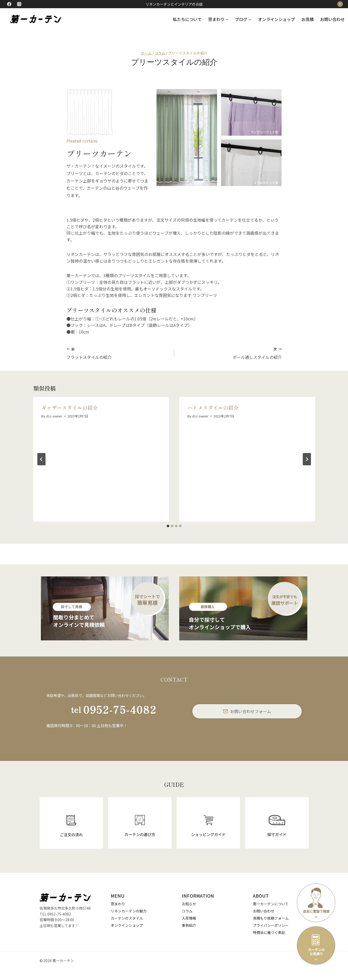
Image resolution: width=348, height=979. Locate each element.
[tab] (168, 526)
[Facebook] (9, 4)
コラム (187, 910)
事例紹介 (189, 925)
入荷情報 (189, 918)
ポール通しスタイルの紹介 (230, 353)
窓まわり (118, 903)
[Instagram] (19, 4)
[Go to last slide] (41, 459)
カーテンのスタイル (127, 918)
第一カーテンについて (271, 903)
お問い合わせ (332, 19)
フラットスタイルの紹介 (118, 353)
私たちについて (187, 19)
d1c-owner (54, 416)
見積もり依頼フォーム (271, 918)
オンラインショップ (276, 19)
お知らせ (189, 903)
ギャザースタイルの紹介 (69, 407)
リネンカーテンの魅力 (129, 910)
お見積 (307, 19)
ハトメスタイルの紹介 (213, 407)
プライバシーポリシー (271, 925)
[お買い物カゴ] (340, 4)
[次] (307, 459)
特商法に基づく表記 (269, 932)
